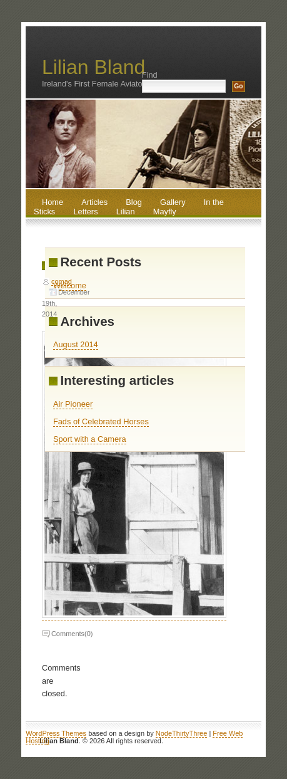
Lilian (125, 211)
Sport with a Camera (89, 439)
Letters (85, 211)
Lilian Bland (93, 67)
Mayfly (164, 211)
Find (150, 75)
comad (61, 281)
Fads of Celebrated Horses (101, 421)
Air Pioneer (73, 404)
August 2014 (75, 344)
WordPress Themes (56, 733)
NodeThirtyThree (182, 733)
